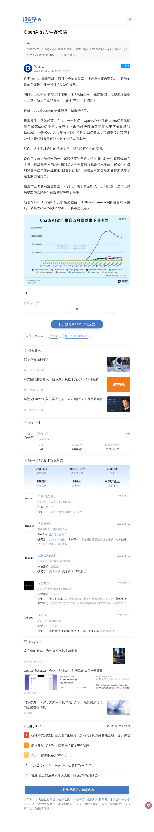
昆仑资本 (67, 571)
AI (27, 336)
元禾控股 (121, 539)
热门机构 (112, 726)
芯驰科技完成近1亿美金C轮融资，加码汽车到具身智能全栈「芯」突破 (80, 735)
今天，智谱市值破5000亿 (49, 755)
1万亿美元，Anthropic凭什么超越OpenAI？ (61, 765)
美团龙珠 (93, 630)
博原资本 (73, 539)
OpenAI (39, 336)
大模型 (54, 336)
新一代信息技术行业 (76, 336)
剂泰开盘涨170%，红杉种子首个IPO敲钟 (60, 745)
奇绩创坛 (80, 571)
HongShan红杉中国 (74, 630)
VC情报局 (124, 726)
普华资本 (121, 598)
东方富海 (42, 603)
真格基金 (54, 630)
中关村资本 (56, 598)
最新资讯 (35, 642)
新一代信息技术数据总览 (45, 460)
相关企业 (34, 423)
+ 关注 (125, 66)
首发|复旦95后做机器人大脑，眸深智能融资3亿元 (65, 775)
